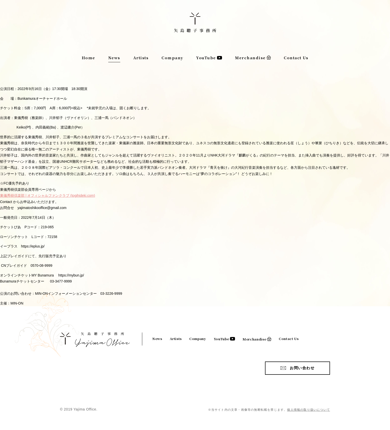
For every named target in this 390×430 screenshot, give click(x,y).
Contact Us (296, 57)
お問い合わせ (302, 368)
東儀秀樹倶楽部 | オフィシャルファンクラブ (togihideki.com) (47, 196)
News (114, 57)
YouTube (206, 57)
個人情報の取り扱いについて (308, 410)
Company (173, 57)
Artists (141, 57)
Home (88, 57)
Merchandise (250, 57)
